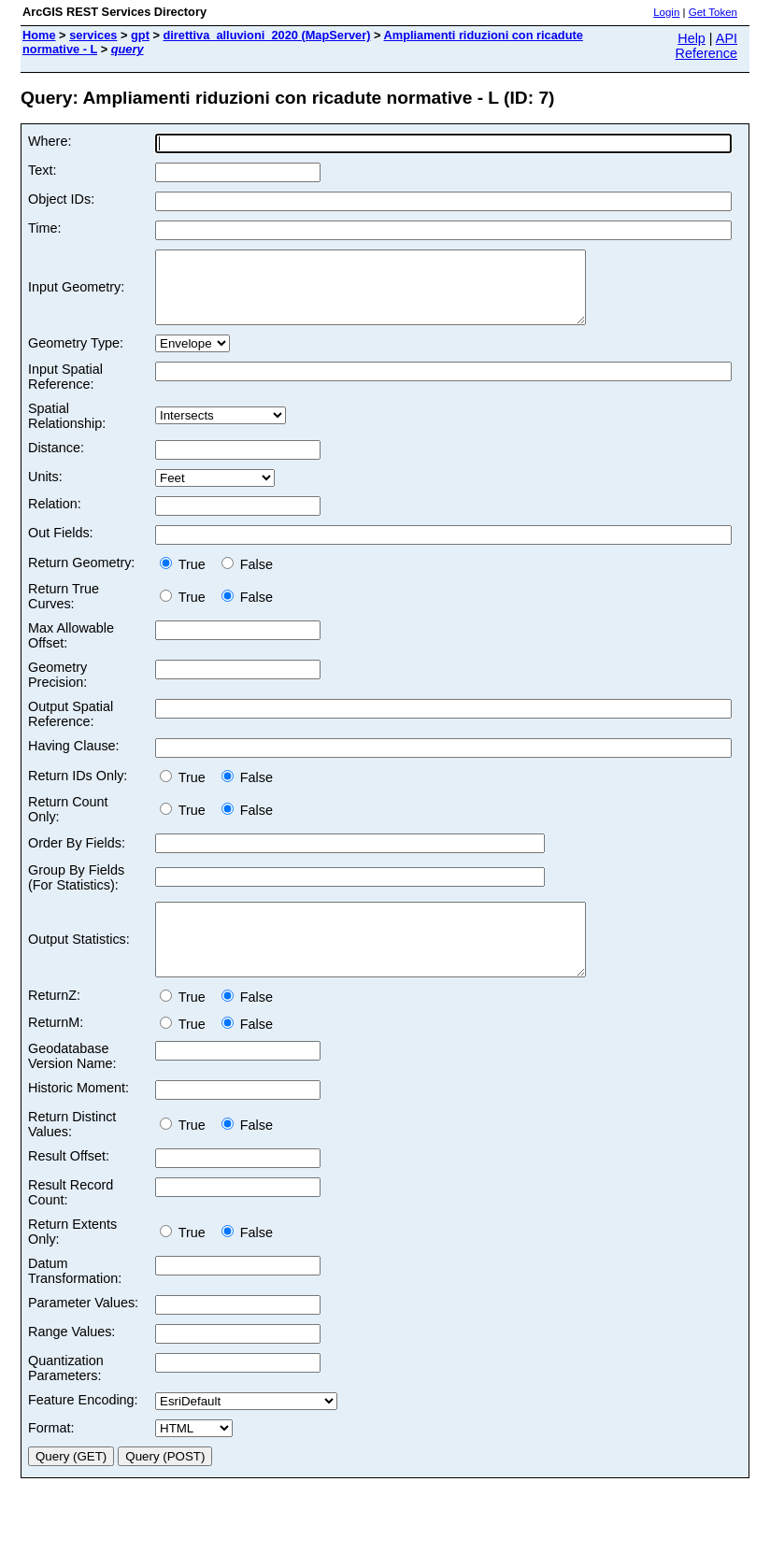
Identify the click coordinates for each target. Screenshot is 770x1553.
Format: (51, 1455)
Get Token (713, 12)
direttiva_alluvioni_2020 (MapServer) (267, 35)
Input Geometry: (76, 294)
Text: (42, 170)
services (93, 35)
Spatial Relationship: (67, 430)
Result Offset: (68, 1183)
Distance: (56, 461)
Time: (44, 228)
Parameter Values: (83, 1330)
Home (39, 35)
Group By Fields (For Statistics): (76, 891)
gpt (140, 35)
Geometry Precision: (57, 689)
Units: (45, 490)
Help (691, 38)
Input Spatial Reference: (65, 391)
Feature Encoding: (83, 1427)
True (186, 578)
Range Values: (71, 1359)
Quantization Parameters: (66, 1396)
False (247, 578)
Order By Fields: (76, 856)
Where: (49, 141)
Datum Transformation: (74, 1299)
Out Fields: (60, 546)
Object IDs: (61, 199)
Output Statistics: (79, 960)
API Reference (706, 46)
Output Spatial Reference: (70, 728)
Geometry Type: (75, 356)
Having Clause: (74, 759)
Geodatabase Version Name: (72, 1084)
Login (666, 12)
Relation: (54, 517)
